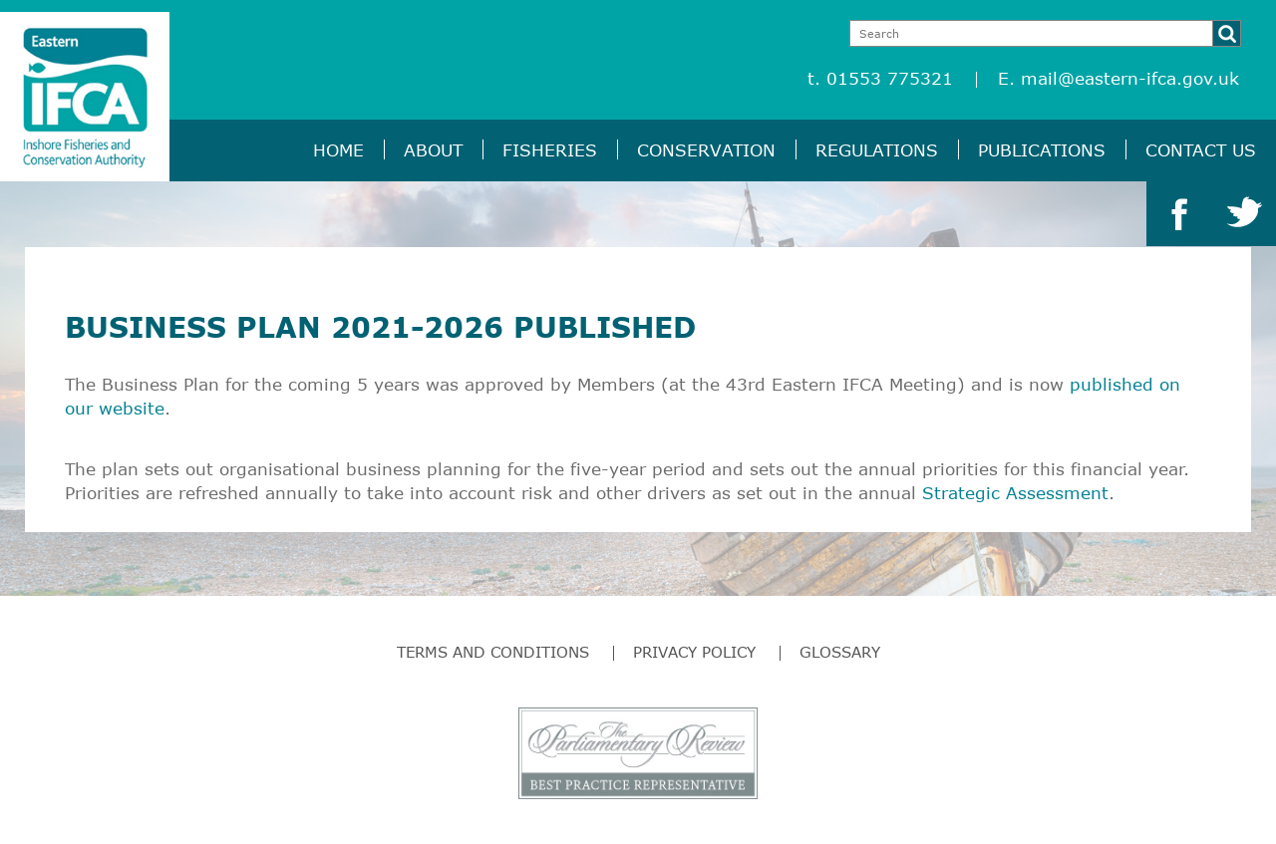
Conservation (706, 150)
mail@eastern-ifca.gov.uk (1130, 78)
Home (338, 150)
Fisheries (549, 150)
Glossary (839, 652)
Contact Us (1200, 150)
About (433, 150)
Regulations (876, 150)
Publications (1042, 150)
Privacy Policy (694, 652)
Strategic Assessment (1015, 492)
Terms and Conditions (493, 652)
